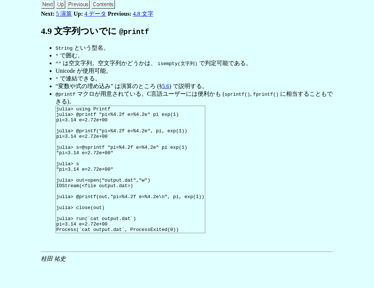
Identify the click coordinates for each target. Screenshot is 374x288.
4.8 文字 (143, 14)
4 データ (95, 14)
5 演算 (64, 14)
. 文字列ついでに (95, 31)
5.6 (165, 86)
